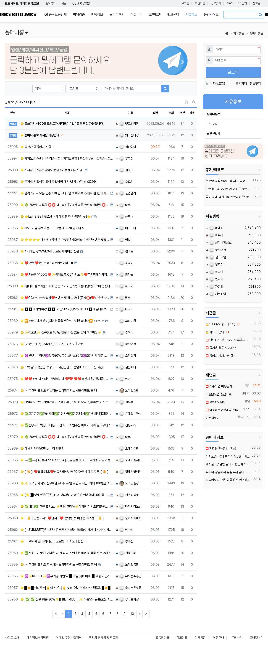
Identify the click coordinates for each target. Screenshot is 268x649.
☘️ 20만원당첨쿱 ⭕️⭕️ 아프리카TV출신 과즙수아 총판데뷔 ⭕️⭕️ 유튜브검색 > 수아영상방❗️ (65, 205)
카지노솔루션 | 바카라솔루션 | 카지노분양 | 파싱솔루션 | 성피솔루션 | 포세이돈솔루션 (67, 158)
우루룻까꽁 (129, 599)
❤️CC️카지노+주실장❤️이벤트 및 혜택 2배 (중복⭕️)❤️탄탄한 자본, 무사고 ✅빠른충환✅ (65, 298)
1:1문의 (242, 3)
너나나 (126, 309)
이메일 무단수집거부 (68, 637)
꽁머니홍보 (256, 33)
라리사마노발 (130, 506)
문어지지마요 (130, 518)
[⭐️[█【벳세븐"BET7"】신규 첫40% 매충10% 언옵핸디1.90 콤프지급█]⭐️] (65, 495)
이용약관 (200, 637)
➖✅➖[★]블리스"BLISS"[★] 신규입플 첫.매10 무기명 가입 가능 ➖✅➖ (67, 460)
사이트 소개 (12, 637)
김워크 (126, 170)
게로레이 (217, 294)
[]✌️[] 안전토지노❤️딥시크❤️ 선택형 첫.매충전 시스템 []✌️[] (62, 518)
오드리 (126, 181)
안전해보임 (212, 418)
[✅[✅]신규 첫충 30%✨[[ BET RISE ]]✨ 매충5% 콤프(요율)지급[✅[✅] (67, 599)
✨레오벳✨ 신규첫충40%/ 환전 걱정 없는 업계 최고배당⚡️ (61, 332)
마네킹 (216, 228)
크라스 (126, 274)
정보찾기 (216, 3)
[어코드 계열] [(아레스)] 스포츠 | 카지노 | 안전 (52, 344)
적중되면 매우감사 (219, 386)
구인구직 (212, 124)
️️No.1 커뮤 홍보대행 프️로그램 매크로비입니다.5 (52, 228)
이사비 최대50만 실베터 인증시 (42, 448)
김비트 (126, 251)
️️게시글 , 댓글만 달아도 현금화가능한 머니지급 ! (52, 170)
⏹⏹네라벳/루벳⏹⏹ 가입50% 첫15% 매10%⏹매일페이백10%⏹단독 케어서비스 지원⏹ (65, 309)
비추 (191, 113)
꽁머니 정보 (215, 437)
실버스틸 (217, 257)
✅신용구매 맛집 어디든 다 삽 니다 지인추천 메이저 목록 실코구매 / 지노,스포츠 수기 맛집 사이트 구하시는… (67, 425)
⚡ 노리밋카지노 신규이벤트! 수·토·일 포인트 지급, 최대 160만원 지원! (67, 483)
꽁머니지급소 (220, 242)
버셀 (125, 240)
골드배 (126, 216)
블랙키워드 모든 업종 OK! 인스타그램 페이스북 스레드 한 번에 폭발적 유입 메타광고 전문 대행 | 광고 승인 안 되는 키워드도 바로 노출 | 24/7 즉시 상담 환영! (228, 480)
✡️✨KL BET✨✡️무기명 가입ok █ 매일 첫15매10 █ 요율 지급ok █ (67, 576)
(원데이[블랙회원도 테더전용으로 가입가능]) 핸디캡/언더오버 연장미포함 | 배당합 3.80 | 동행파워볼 (67, 286)
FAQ (229, 3)
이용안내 (218, 637)
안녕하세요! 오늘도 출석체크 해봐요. (228, 340)
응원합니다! (215, 402)
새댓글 (211, 375)
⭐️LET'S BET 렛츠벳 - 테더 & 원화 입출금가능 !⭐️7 (57, 216)
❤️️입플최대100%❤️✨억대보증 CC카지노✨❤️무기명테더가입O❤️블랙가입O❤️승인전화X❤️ (65, 274)
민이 (125, 379)
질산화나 (127, 147)
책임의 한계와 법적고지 (103, 637)
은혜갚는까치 (130, 413)
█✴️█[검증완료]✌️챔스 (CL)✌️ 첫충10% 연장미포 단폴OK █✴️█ (65, 588)
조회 (171, 113)
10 (132, 614)
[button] (19, 62)
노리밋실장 (129, 390)
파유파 (216, 235)
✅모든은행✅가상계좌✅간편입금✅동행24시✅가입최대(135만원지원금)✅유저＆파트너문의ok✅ (67, 413)
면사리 (126, 530)
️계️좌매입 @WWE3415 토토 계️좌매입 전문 (50, 251)
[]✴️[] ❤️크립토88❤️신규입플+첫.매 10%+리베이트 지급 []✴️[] (65, 471)
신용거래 (127, 425)
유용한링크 (162, 637)
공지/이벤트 (215, 170)
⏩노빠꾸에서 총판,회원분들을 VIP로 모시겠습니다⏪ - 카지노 (62, 321)
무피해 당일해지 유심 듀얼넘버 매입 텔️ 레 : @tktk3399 (58, 181)
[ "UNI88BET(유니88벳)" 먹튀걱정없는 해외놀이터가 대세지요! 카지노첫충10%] (67, 530)
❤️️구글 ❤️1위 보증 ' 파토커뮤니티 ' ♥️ (47, 263)
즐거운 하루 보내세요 (221, 348)
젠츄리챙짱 (129, 495)
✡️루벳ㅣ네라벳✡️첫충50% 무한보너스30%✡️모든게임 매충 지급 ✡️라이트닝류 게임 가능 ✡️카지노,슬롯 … (65, 355)
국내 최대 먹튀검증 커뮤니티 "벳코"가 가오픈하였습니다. (229, 197)
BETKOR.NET (18, 14)
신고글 (256, 3)
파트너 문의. (215, 332)
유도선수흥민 (130, 576)
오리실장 (127, 355)
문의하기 (236, 637)
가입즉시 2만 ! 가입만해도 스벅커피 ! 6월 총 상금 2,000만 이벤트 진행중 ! (67, 402)
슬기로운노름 (130, 588)
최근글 (211, 313)
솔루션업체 (213, 133)
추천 (182, 113)
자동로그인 (219, 83)
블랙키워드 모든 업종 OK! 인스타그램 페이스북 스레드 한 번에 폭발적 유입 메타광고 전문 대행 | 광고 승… (65, 193)
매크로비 (127, 228)
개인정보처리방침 (38, 637)
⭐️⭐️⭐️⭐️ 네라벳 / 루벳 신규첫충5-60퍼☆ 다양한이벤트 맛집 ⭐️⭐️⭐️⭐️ (65, 240)
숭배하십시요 (130, 460)
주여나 (126, 332)
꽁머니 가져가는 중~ (220, 356)
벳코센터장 (129, 123)
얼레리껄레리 (130, 471)
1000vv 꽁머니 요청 (221, 324)
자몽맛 (216, 286)
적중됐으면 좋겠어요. (219, 394)
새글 (63, 3)
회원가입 (200, 3)
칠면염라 (127, 193)
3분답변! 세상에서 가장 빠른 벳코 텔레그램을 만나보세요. (229, 189)
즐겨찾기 (50, 3)
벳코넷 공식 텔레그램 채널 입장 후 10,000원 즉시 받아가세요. (228, 181)
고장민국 (127, 321)
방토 (125, 298)
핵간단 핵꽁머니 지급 (36, 147)
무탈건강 (127, 344)
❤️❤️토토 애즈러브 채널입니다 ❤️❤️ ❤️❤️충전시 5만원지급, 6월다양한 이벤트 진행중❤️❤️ (65, 379)
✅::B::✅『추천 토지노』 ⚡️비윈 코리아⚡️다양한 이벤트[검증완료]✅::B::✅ (65, 506)
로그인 (185, 3)
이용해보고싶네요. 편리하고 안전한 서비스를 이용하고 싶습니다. (224, 410)
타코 (125, 205)
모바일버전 (256, 637)
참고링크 (181, 637)
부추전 (126, 158)
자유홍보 (238, 33)
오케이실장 (129, 448)
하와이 (126, 263)
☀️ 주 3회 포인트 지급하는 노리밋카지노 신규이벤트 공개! (59, 390)
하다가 (126, 286)
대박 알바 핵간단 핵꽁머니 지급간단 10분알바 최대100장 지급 (62, 367)
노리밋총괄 (129, 564)
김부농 (126, 402)
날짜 (155, 113)
